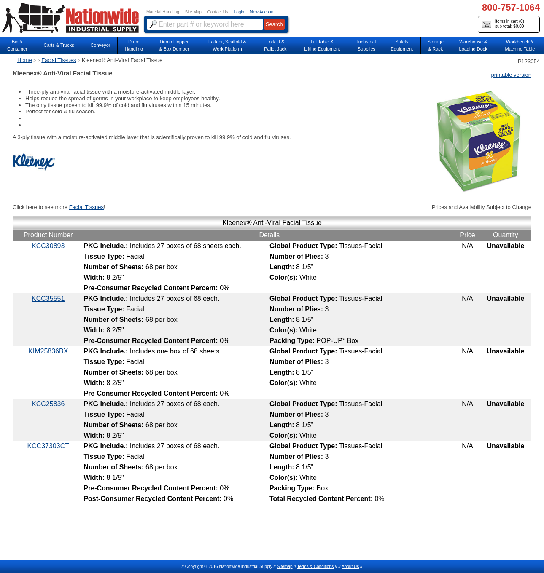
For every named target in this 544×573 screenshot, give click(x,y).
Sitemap (285, 566)
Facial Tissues (58, 60)
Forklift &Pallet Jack (275, 45)
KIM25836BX (48, 351)
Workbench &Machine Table (520, 45)
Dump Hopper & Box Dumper (174, 45)
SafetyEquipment (402, 45)
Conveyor (100, 45)
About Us (350, 566)
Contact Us (217, 12)
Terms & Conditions (315, 566)
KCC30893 (48, 245)
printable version (511, 75)
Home (24, 60)
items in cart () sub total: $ (503, 24)
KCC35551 (48, 298)
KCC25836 (48, 403)
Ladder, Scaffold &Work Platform (227, 45)
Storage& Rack (435, 45)
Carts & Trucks (59, 45)
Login (239, 12)
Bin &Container (17, 45)
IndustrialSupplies (366, 45)
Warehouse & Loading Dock (473, 45)
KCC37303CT (48, 446)
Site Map (193, 12)
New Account (262, 12)
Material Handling (162, 12)
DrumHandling (134, 45)
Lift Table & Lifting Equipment (322, 45)
